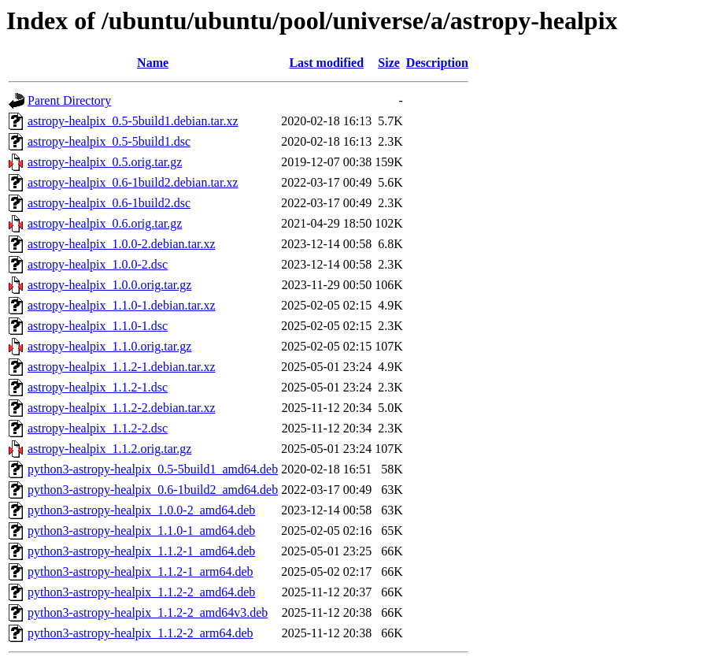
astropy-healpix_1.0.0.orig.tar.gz (109, 284)
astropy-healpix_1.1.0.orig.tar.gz (109, 346)
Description (437, 62)
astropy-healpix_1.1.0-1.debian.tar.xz (122, 305)
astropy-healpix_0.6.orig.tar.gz (105, 223)
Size (389, 62)
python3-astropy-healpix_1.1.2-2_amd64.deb (141, 592)
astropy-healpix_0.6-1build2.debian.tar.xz (133, 182)
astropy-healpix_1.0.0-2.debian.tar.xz (122, 243)
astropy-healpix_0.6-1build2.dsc (109, 203)
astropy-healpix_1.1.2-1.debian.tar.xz (122, 366)
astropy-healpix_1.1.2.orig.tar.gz (109, 448)
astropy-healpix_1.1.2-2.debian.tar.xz (122, 407)
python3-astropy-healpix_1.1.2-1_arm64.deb (140, 571)
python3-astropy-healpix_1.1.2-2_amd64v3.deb (148, 612)
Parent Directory (69, 100)
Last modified (326, 62)
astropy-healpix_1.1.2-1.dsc (98, 387)
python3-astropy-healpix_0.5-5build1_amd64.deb (153, 469)
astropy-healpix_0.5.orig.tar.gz (105, 162)
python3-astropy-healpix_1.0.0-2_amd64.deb (141, 510)
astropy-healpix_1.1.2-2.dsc (98, 428)
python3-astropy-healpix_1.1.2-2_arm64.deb (140, 633)
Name (152, 62)
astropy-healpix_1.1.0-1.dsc (98, 325)
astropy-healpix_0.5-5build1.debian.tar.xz (133, 121)
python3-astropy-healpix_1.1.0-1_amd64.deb (141, 530)
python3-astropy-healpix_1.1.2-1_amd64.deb (141, 551)
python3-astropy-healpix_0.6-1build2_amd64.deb (153, 489)
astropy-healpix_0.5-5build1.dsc (109, 141)
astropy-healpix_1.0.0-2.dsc (98, 264)
